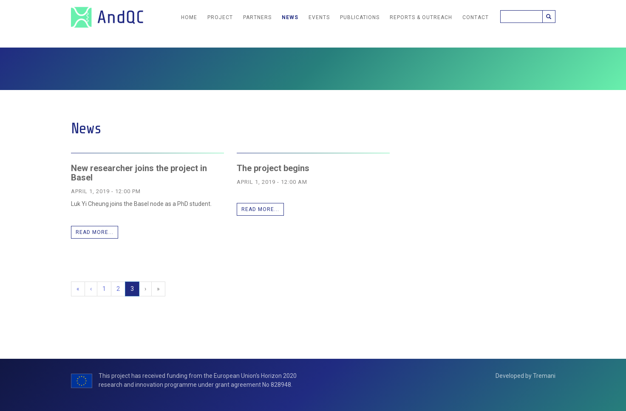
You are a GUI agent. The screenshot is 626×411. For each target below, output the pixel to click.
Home (189, 17)
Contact (475, 17)
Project (220, 17)
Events (319, 17)
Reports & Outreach (421, 17)
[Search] (521, 16)
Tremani (544, 375)
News (290, 17)
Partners (257, 17)
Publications (360, 17)
